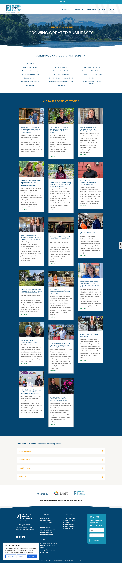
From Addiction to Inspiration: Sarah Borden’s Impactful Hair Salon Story (60, 291)
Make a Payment (70, 524)
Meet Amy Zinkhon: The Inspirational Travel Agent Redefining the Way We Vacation (90, 129)
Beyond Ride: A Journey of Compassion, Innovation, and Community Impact (89, 182)
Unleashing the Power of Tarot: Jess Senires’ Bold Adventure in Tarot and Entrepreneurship (31, 291)
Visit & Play (102, 9)
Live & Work (91, 9)
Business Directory (70, 520)
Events (111, 9)
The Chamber (78, 9)
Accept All (31, 556)
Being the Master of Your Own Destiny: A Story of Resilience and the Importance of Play (31, 391)
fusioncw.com (76, 560)
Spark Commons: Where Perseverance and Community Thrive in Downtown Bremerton (31, 237)
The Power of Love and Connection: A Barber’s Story (89, 233)
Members (65, 9)
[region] (21, 551)
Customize (11, 556)
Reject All (21, 556)
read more (24, 154)
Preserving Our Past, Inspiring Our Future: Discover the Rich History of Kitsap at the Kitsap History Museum (31, 129)
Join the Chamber (70, 518)
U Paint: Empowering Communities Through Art (29, 341)
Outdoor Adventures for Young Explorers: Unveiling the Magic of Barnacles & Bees (60, 184)
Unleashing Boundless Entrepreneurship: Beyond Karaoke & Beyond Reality (58, 398)
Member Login (69, 528)
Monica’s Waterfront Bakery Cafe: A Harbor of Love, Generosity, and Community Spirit (89, 284)
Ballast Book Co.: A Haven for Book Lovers (89, 335)
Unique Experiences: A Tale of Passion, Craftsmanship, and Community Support (60, 345)
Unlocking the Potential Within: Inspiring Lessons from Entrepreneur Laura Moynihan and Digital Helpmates (31, 183)
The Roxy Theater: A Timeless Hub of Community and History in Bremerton (60, 238)
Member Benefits (70, 526)
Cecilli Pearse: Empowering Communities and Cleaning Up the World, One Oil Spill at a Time (60, 129)
